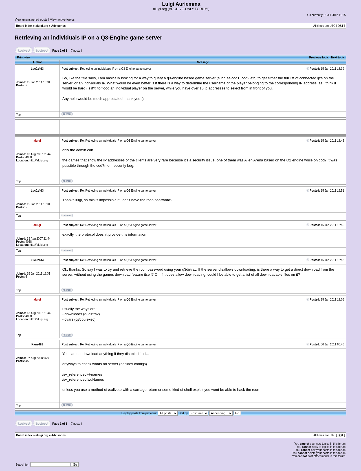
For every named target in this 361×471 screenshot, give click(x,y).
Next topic (338, 57)
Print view (23, 57)
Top (18, 114)
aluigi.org (42, 25)
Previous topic (319, 57)
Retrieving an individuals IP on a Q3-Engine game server (88, 37)
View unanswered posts (31, 19)
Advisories (58, 25)
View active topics (62, 19)
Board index (24, 25)
